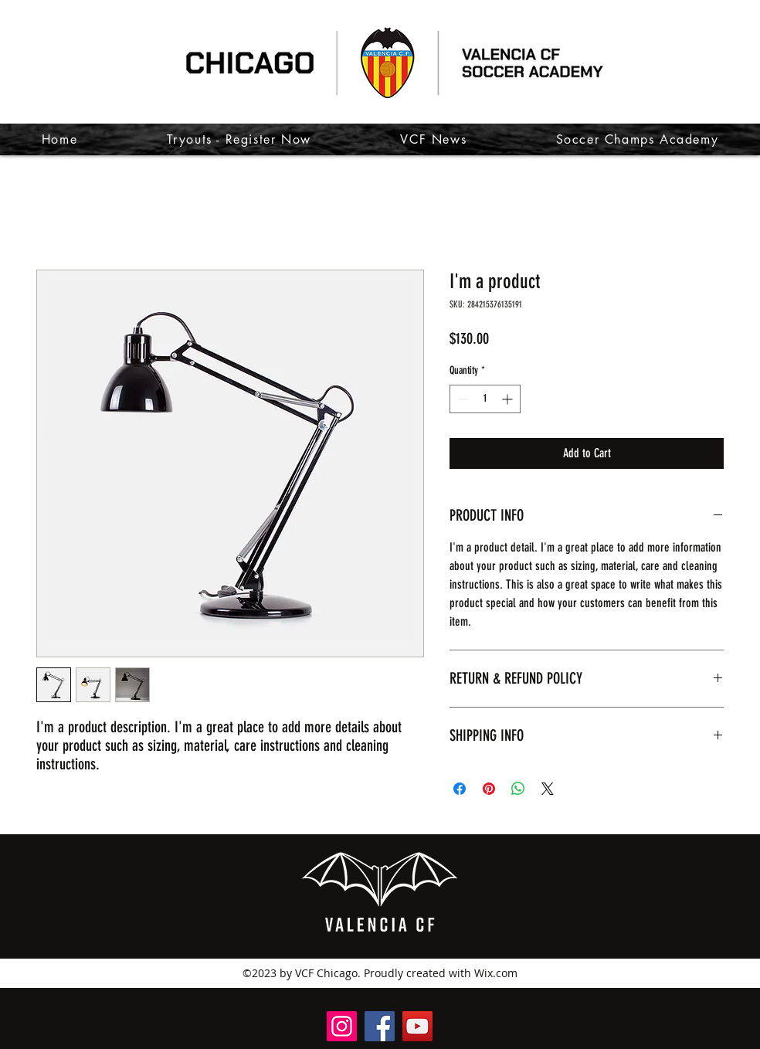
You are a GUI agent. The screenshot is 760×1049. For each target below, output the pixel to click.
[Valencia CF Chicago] (380, 1026)
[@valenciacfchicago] (342, 1026)
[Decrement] (461, 398)
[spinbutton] (485, 398)
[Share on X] (547, 788)
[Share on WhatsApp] (518, 788)
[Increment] (508, 398)
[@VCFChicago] (417, 1026)
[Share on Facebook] (459, 788)
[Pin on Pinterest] (489, 788)
